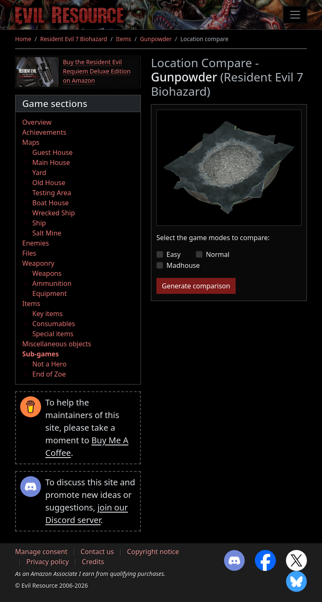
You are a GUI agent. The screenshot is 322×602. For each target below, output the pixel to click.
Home (23, 39)
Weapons (47, 273)
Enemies (35, 243)
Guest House (52, 152)
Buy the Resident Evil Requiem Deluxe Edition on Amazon (96, 71)
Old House (48, 182)
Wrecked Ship (53, 212)
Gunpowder (155, 39)
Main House (51, 162)
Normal (218, 254)
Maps (30, 142)
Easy (173, 254)
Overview (37, 122)
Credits (93, 561)
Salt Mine (46, 233)
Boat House (50, 202)
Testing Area (51, 192)
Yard (39, 172)
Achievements (44, 132)
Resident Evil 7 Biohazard (73, 39)
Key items (47, 313)
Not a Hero (49, 364)
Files (29, 253)
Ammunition (52, 283)
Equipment (49, 293)
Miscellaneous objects (56, 343)
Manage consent (41, 551)
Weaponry (38, 263)
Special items (52, 333)
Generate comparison (196, 286)
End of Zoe (49, 374)
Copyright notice (153, 551)
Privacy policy (47, 561)
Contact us (97, 551)
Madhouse (183, 265)
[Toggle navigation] (295, 14)
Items (123, 39)
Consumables (53, 323)
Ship (39, 223)
